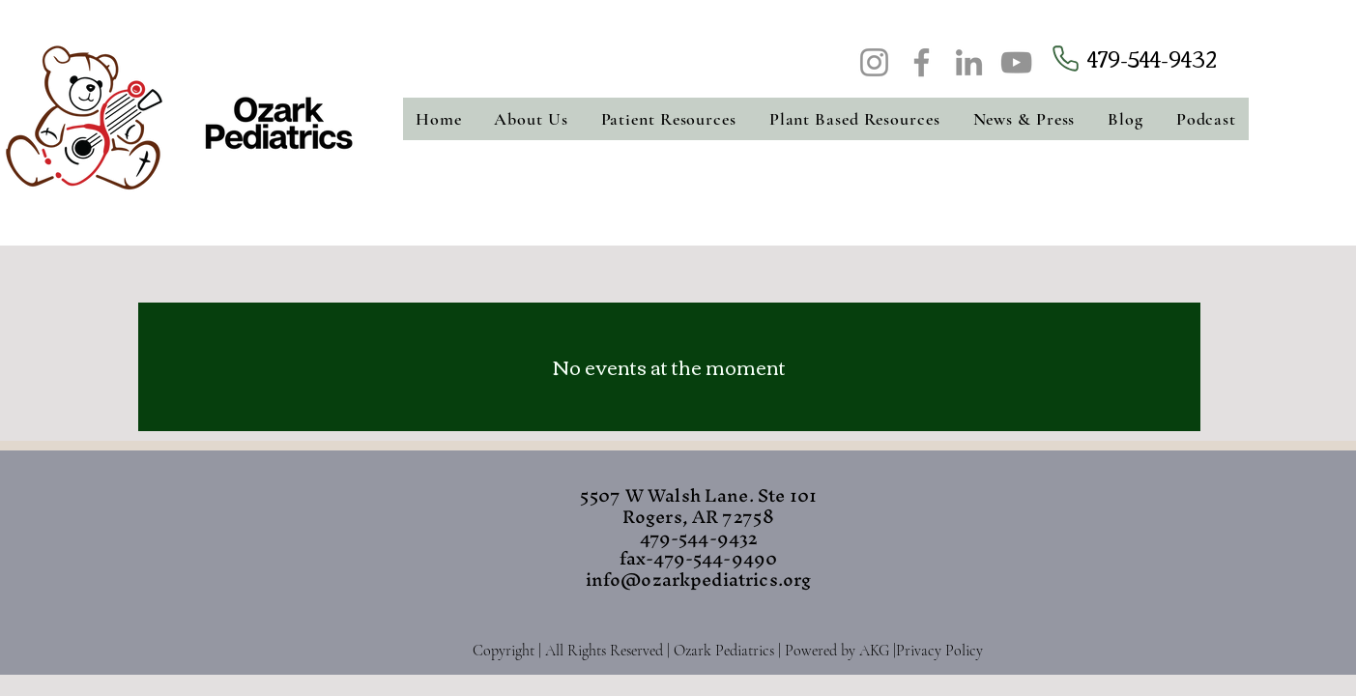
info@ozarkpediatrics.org (699, 579)
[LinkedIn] (969, 62)
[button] (531, 119)
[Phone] (1065, 58)
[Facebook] (921, 62)
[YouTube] (1016, 62)
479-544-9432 (1152, 58)
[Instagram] (874, 62)
